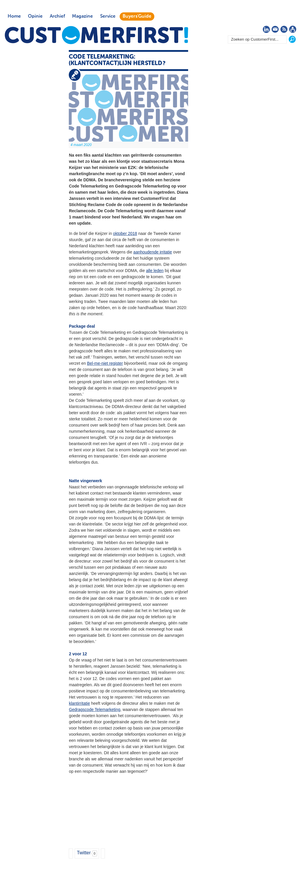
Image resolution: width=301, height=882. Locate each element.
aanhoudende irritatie (152, 252)
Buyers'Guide (137, 16)
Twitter (84, 852)
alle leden (155, 270)
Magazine (82, 16)
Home (14, 16)
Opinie (35, 16)
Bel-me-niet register (105, 363)
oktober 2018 (125, 233)
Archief (57, 16)
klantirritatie (79, 703)
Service (108, 16)
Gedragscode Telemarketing (94, 709)
